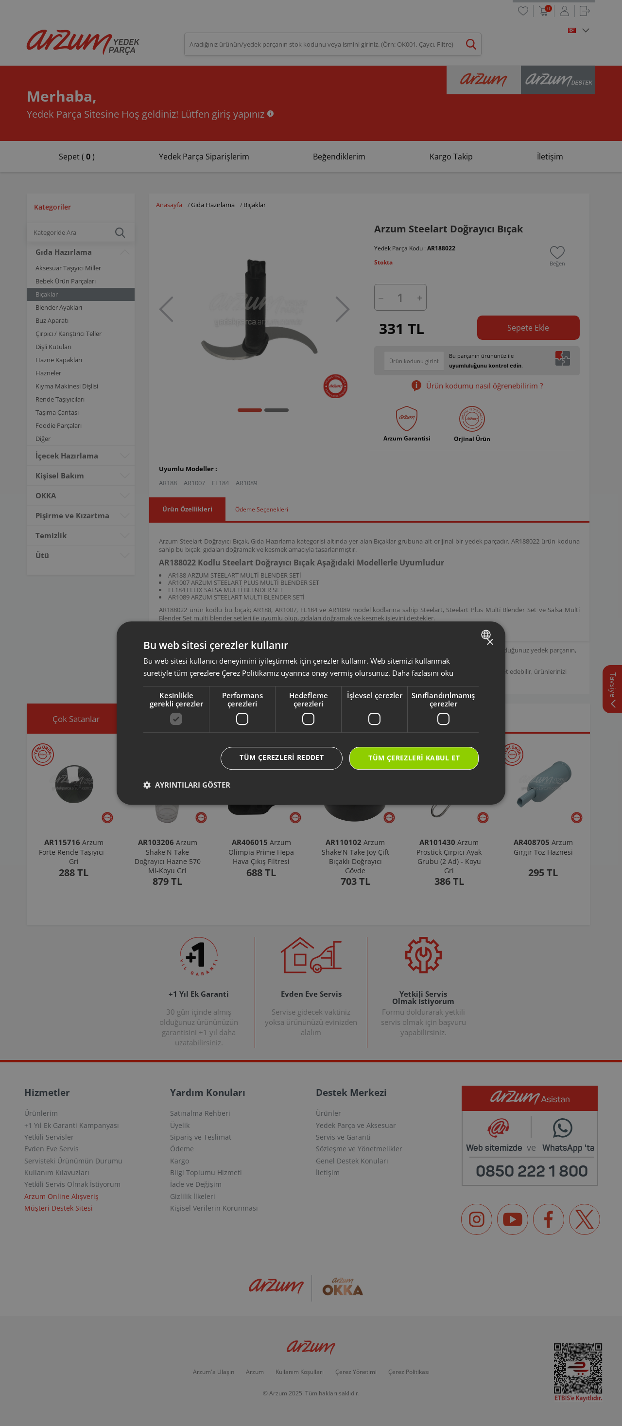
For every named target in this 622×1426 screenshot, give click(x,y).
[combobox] (487, 634)
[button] (186, 784)
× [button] (489, 642)
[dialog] (311, 713)
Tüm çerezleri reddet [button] (282, 757)
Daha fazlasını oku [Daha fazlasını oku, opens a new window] (422, 673)
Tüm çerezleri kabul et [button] (414, 758)
